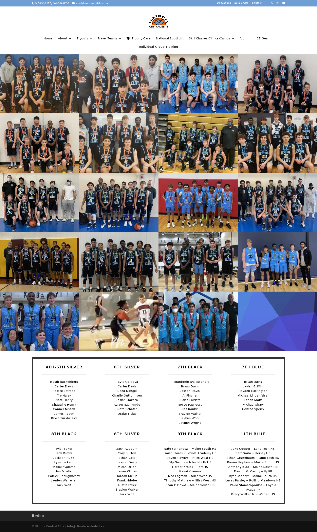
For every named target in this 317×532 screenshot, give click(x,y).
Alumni (245, 39)
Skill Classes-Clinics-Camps (209, 39)
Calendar (241, 3)
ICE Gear (262, 39)
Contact (257, 3)
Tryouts (82, 39)
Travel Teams (107, 39)
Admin (38, 516)
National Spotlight (170, 39)
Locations (224, 3)
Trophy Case (139, 39)
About (62, 39)
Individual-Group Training (158, 47)
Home (48, 39)
